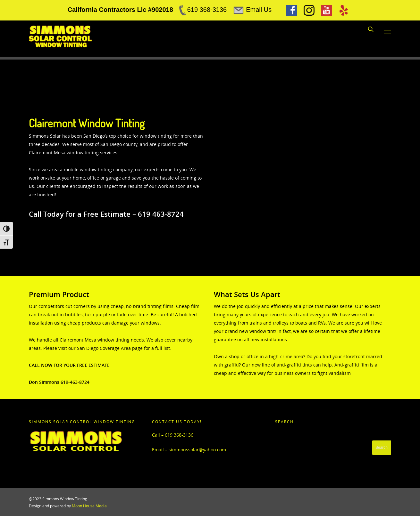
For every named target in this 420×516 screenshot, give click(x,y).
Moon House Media (89, 506)
